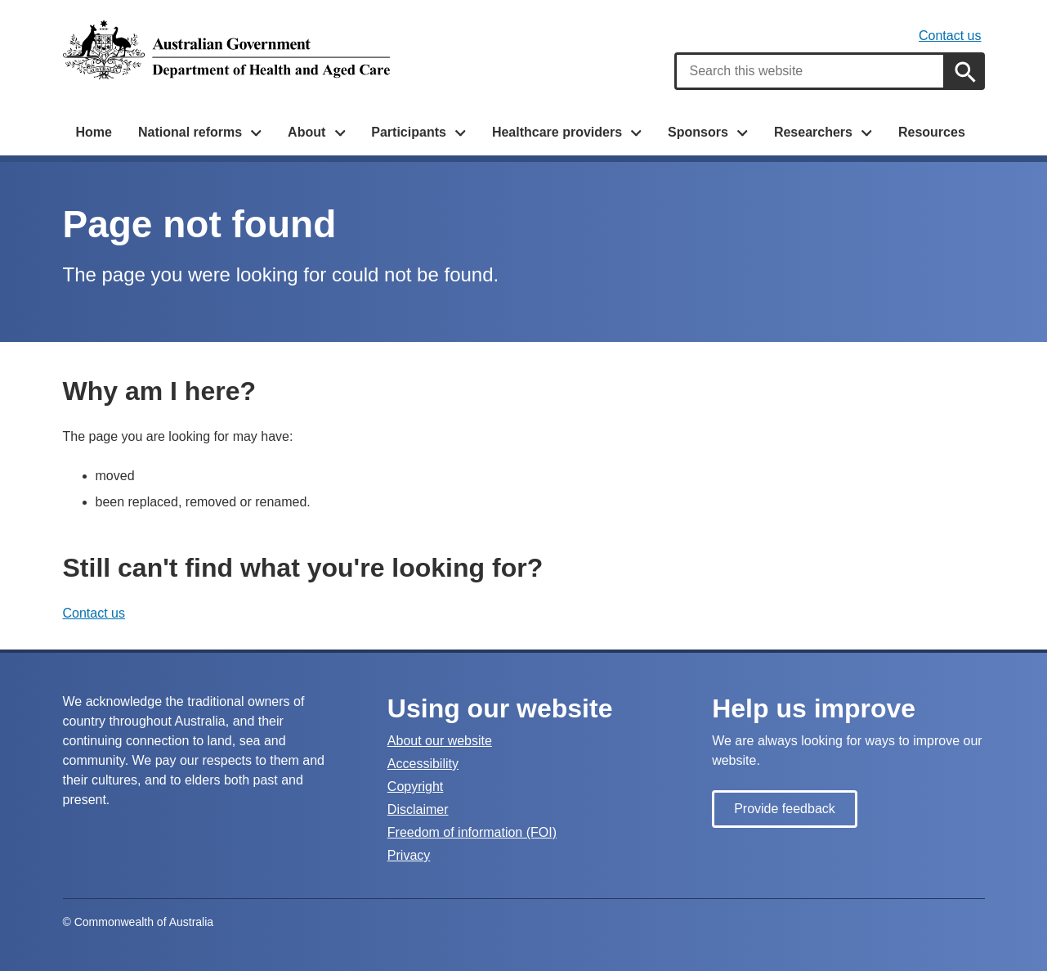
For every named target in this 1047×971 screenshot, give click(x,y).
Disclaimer (418, 809)
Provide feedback (784, 809)
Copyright (415, 786)
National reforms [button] (190, 132)
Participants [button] (408, 132)
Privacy (408, 855)
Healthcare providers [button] (557, 132)
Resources (931, 132)
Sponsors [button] (698, 132)
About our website (439, 741)
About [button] (306, 132)
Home (94, 132)
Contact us (950, 36)
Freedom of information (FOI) (472, 832)
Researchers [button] (813, 132)
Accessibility (423, 764)
